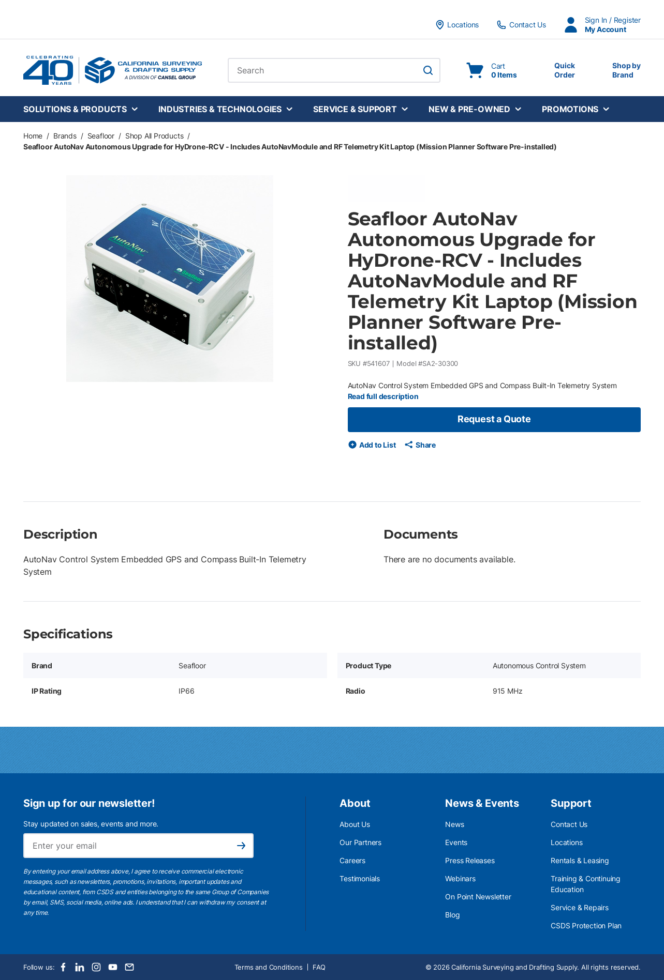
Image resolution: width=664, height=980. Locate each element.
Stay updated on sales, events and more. (90, 823)
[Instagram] (96, 967)
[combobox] (334, 70)
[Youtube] (113, 967)
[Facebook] (63, 967)
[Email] (129, 967)
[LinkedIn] (80, 967)
